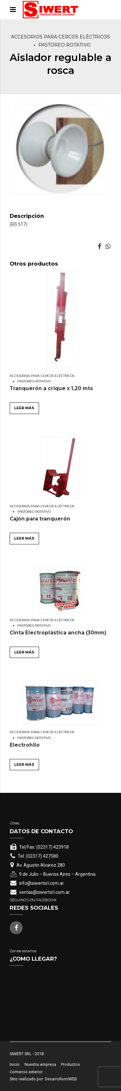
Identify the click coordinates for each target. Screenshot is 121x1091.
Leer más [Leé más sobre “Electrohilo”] (24, 764)
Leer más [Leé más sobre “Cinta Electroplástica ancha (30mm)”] (24, 652)
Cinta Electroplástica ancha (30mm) (58, 633)
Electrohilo (25, 745)
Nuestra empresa (40, 1064)
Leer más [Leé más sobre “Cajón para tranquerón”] (24, 538)
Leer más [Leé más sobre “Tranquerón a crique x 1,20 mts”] (24, 408)
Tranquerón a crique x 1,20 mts (51, 388)
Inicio (15, 1064)
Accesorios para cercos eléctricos (60, 37)
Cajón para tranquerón (40, 519)
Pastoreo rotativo (64, 45)
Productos (70, 1064)
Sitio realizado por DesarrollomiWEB (43, 1078)
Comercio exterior (26, 1071)
